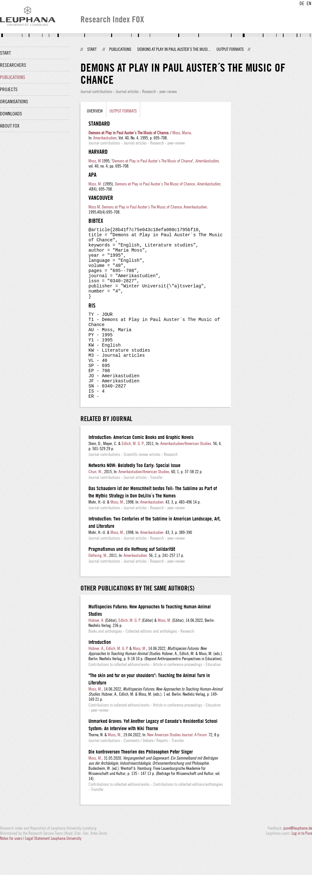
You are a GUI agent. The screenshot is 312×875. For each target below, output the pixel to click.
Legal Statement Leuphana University (53, 868)
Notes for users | (12, 868)
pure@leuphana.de (297, 857)
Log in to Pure (302, 862)
